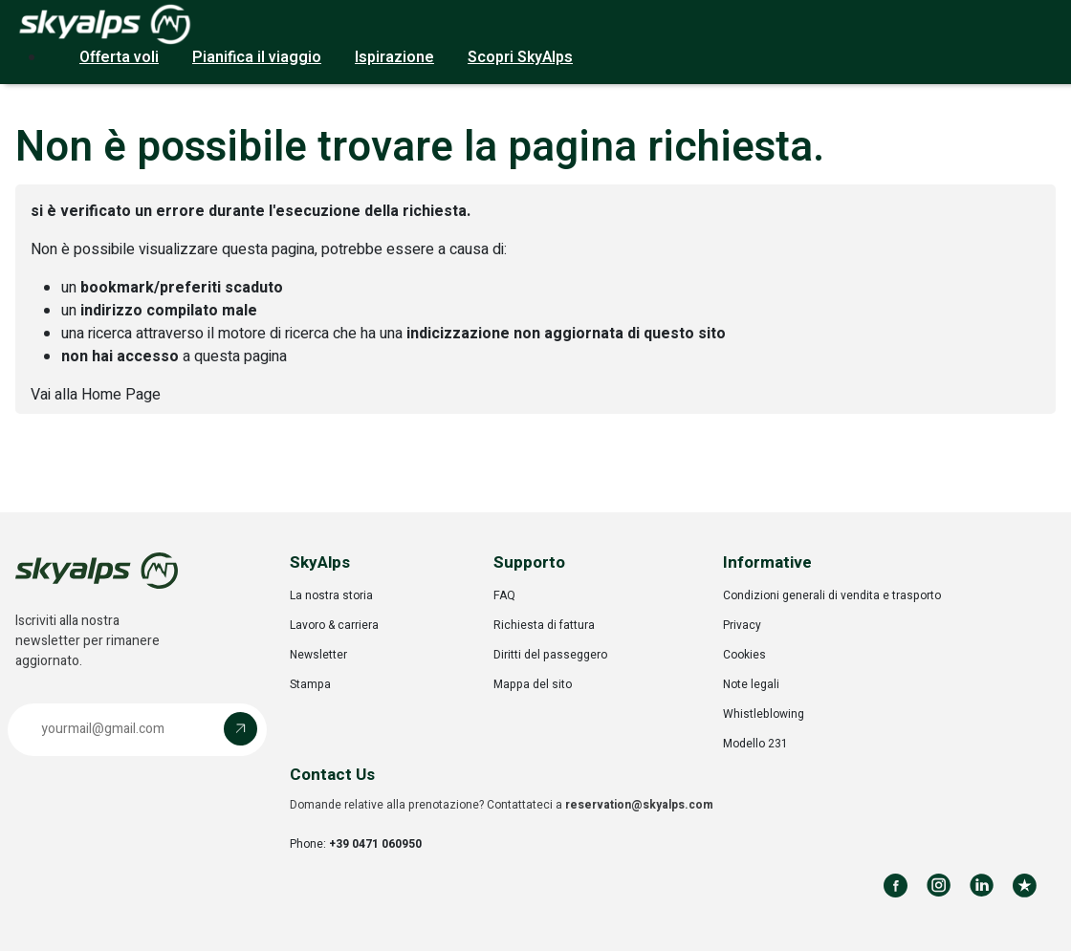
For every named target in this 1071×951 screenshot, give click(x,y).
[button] (137, 729)
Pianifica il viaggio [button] (256, 57)
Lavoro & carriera (334, 625)
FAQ (504, 595)
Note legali (751, 684)
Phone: (356, 844)
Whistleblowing (763, 714)
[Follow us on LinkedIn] (982, 885)
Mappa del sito (532, 684)
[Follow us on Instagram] (939, 885)
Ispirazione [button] (394, 57)
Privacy (742, 625)
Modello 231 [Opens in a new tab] (755, 743)
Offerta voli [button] (119, 57)
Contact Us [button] (332, 775)
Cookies (744, 654)
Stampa (310, 684)
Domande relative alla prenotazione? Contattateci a (501, 804)
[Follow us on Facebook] (895, 885)
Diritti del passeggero (550, 654)
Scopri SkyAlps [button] (520, 57)
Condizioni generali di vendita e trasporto (832, 595)
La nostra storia (331, 595)
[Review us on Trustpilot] (1025, 885)
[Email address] (120, 729)
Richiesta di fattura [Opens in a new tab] (544, 625)
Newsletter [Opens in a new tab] (318, 654)
